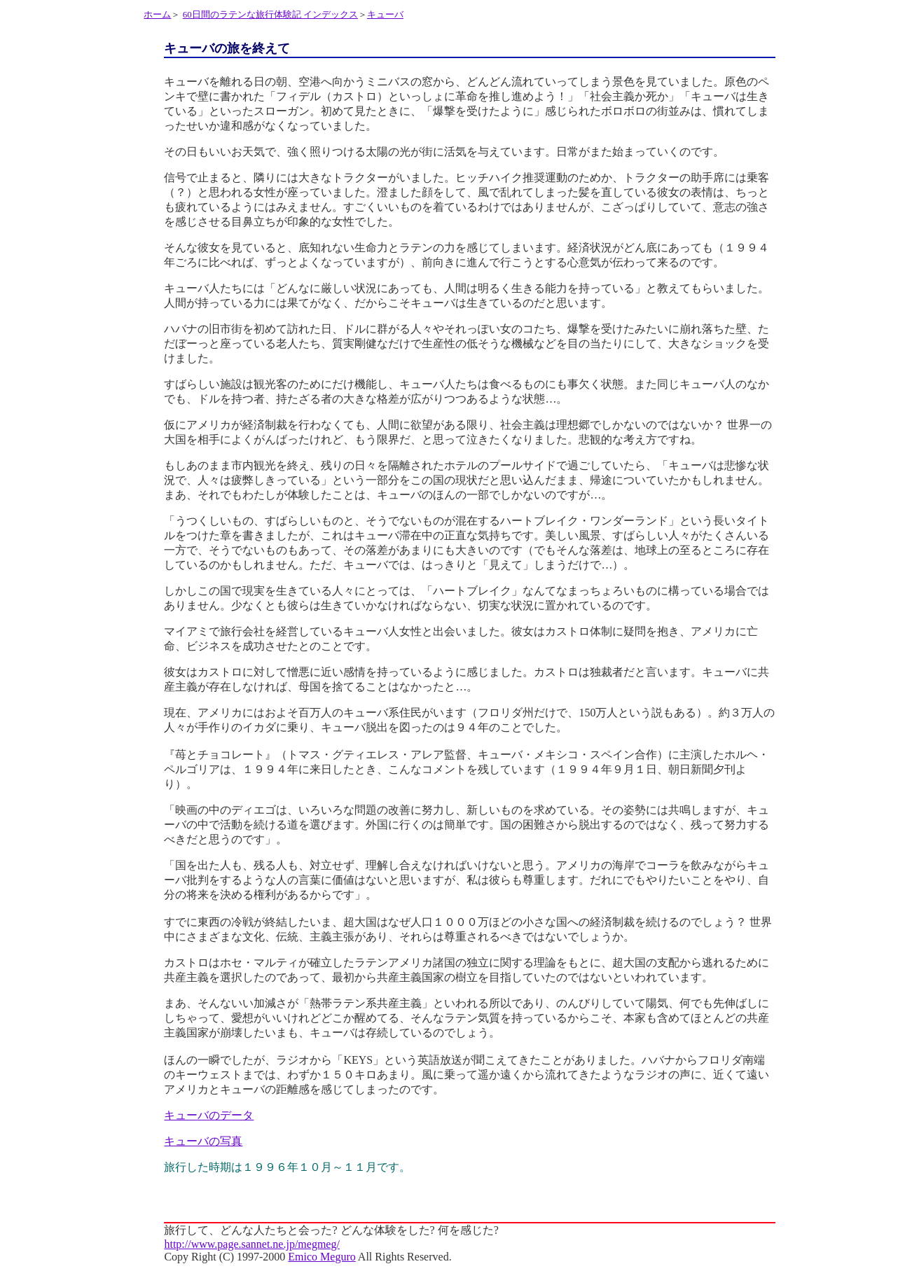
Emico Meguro (321, 1257)
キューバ (385, 14)
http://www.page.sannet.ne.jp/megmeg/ (251, 1244)
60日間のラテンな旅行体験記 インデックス (270, 14)
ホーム (157, 14)
